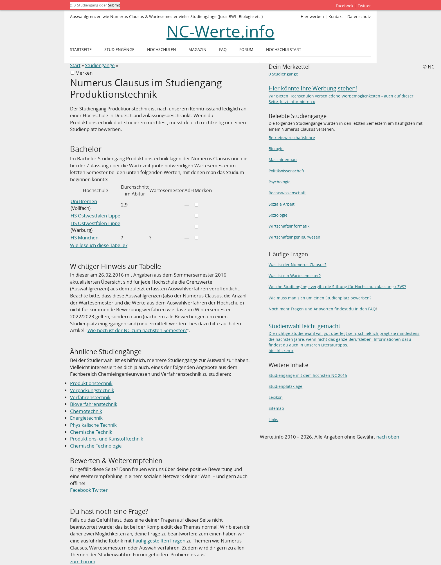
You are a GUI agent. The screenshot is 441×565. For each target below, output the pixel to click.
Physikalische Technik (93, 425)
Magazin (197, 49)
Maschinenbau (283, 159)
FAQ (223, 49)
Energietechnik (86, 418)
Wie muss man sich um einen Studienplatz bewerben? (320, 298)
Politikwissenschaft (286, 170)
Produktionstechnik (91, 383)
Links (273, 419)
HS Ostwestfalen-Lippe (95, 215)
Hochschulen (161, 49)
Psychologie (280, 181)
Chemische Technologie (96, 445)
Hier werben (312, 16)
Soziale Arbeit (281, 204)
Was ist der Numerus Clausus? (297, 264)
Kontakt (335, 16)
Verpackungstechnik (92, 390)
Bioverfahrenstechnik (93, 404)
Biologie (276, 148)
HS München (84, 237)
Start (75, 65)
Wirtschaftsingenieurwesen (294, 237)
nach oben (387, 436)
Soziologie (278, 215)
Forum (246, 49)
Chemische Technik (91, 432)
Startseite (81, 49)
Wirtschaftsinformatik (289, 226)
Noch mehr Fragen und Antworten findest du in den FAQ (322, 309)
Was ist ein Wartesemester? (295, 275)
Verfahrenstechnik (90, 397)
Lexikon (276, 397)
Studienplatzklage (285, 386)
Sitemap (276, 408)
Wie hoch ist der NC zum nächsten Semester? (137, 330)
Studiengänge (100, 65)
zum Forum (82, 561)
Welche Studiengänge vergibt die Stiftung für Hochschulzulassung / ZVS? (337, 286)
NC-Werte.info (220, 31)
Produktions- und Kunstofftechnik (106, 438)
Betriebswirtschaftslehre (292, 137)
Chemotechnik (86, 411)
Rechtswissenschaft (287, 192)
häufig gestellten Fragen (159, 540)
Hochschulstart (283, 49)
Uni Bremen (84, 201)
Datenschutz (359, 16)
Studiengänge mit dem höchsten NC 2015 (308, 375)
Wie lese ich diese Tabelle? (98, 245)
